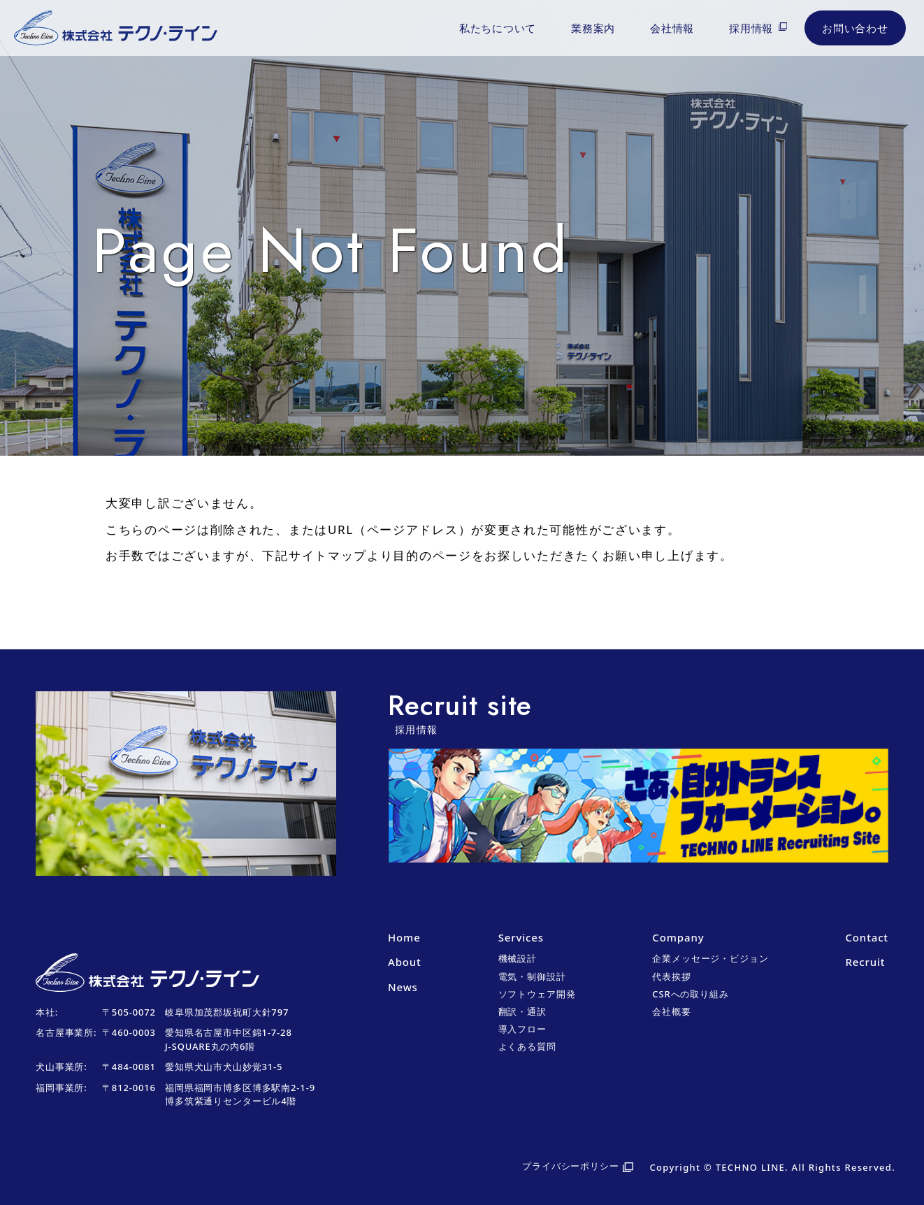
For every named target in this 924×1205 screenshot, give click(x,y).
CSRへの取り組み (690, 994)
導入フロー (522, 1029)
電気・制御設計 (532, 976)
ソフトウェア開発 (537, 994)
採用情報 (751, 28)
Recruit (865, 962)
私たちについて (497, 28)
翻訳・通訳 (522, 1011)
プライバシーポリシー (570, 1166)
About (404, 962)
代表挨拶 (671, 976)
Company (678, 937)
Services (521, 937)
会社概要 (671, 1011)
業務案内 (593, 28)
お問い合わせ (855, 28)
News (403, 987)
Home (404, 937)
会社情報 (672, 28)
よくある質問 (527, 1046)
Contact (866, 937)
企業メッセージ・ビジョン (710, 958)
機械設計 (517, 958)
